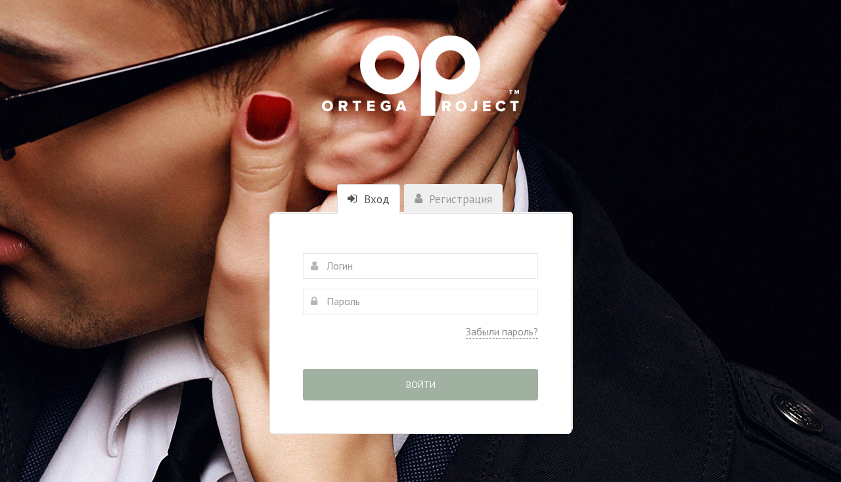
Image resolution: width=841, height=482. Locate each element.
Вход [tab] (369, 199)
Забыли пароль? (502, 331)
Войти (421, 385)
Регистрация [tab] (453, 199)
